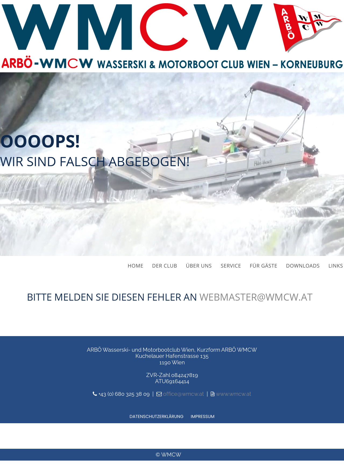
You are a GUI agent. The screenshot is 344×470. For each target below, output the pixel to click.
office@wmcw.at (183, 394)
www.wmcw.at (233, 394)
